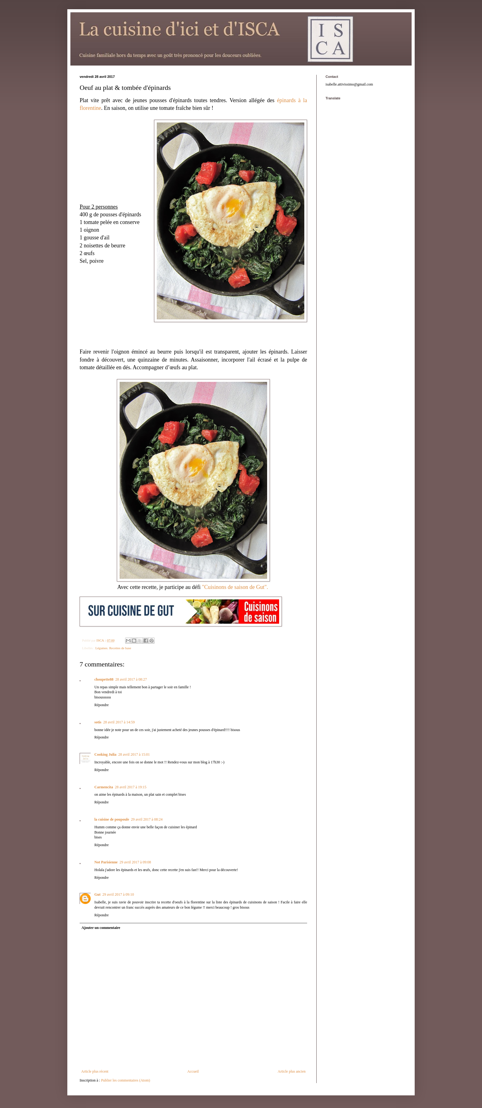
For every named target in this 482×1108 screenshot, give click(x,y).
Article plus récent (95, 1071)
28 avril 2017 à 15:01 (134, 754)
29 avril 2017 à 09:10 (118, 894)
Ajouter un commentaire (100, 928)
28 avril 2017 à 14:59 (119, 722)
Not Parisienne (106, 862)
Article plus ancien (292, 1071)
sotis (97, 722)
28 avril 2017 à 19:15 (131, 787)
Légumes (101, 648)
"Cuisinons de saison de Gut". (236, 587)
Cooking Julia (105, 754)
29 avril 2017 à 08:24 (147, 819)
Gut (97, 894)
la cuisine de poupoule (111, 819)
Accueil (193, 1071)
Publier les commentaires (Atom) (125, 1080)
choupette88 (103, 679)
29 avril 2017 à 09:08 (135, 862)
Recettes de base (120, 648)
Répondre (101, 705)
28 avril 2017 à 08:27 (131, 679)
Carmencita (103, 787)
